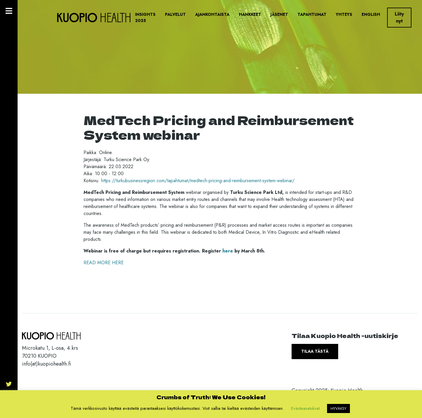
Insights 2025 (145, 17)
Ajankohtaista (212, 14)
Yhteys (344, 14)
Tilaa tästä (315, 351)
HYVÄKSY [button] (338, 408)
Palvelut (175, 14)
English (371, 14)
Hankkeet (250, 14)
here (227, 251)
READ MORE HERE (104, 262)
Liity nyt (399, 17)
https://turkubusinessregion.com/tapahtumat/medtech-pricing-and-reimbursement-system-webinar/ (198, 180)
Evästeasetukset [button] (305, 408)
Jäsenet (279, 14)
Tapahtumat (311, 14)
